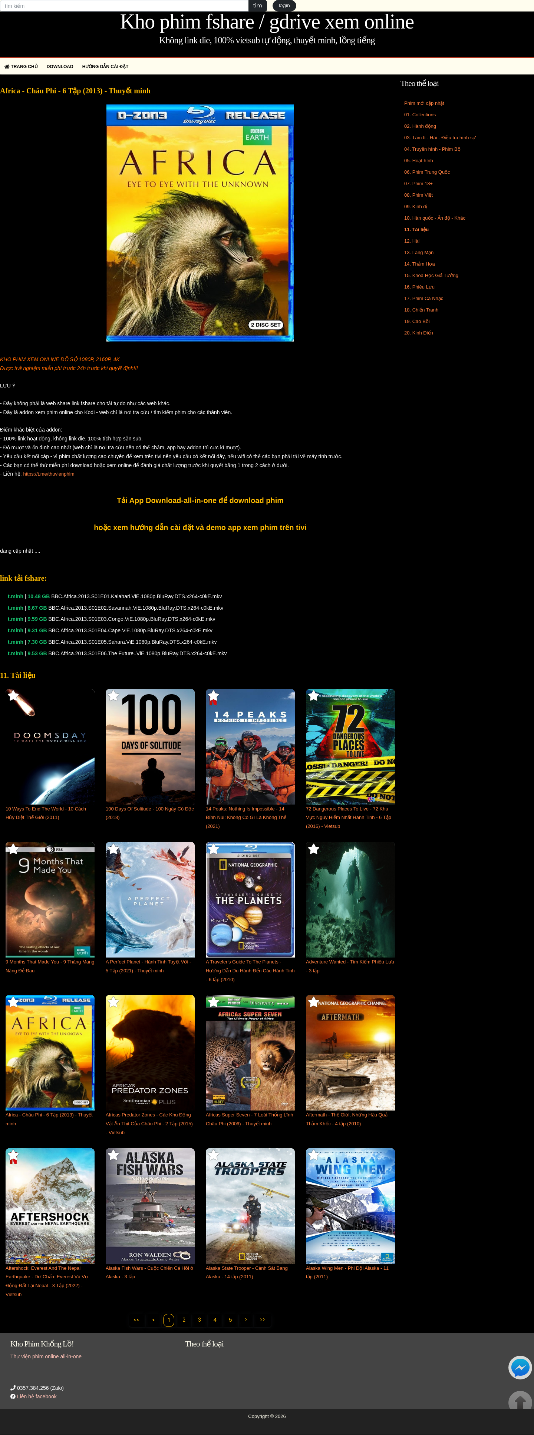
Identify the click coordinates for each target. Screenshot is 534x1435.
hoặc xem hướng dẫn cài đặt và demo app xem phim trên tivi (200, 527)
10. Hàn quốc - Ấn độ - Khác (434, 218)
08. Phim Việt (418, 195)
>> (263, 1320)
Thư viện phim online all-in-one (46, 1356)
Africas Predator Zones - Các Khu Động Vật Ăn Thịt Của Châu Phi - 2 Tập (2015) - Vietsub (149, 1123)
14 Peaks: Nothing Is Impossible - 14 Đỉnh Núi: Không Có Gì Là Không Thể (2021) (246, 817)
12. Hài (411, 241)
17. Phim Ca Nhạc (423, 298)
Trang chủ (21, 66)
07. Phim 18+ (418, 183)
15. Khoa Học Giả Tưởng (431, 275)
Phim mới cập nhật (424, 103)
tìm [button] (257, 5)
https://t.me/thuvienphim (48, 474)
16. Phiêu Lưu (419, 287)
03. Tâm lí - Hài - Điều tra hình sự (440, 137)
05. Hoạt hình (418, 160)
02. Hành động (420, 126)
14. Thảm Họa (419, 264)
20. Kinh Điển (418, 333)
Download (60, 66)
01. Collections (420, 114)
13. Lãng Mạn (419, 252)
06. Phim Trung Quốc (427, 172)
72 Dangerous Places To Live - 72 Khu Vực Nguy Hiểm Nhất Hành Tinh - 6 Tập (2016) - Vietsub (348, 817)
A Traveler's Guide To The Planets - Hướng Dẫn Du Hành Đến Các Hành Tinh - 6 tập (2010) (250, 970)
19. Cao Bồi (417, 321)
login (284, 6)
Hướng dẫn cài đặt (105, 66)
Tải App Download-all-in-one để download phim (200, 500)
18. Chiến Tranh (421, 310)
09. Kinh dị (415, 206)
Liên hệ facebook (37, 1397)
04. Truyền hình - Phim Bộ (432, 149)
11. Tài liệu (416, 229)
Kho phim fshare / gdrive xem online (267, 21)
